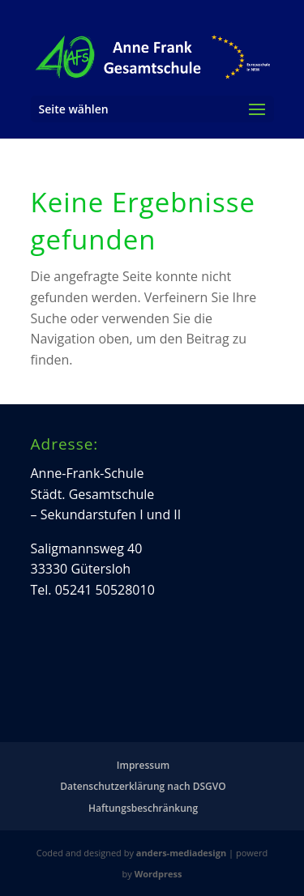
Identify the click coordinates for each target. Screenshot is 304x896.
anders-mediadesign (181, 853)
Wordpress (158, 874)
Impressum (143, 765)
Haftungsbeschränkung (143, 808)
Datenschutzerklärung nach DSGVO (142, 786)
